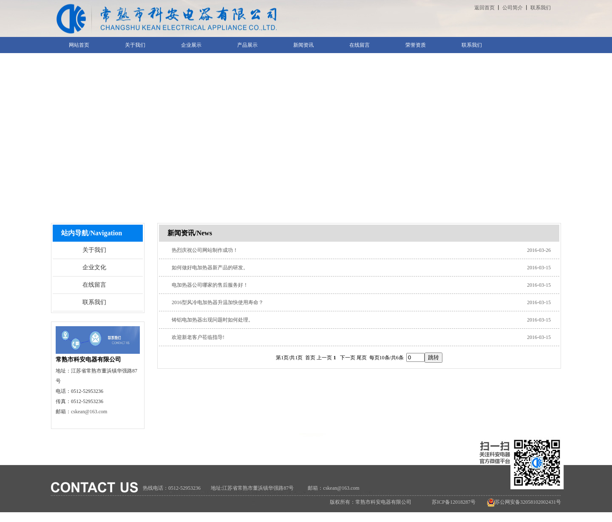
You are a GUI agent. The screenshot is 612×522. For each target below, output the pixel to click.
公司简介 (512, 8)
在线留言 (94, 285)
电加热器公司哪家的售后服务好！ (210, 285)
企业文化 (94, 267)
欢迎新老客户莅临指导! (198, 337)
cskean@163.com (89, 412)
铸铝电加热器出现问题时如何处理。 (212, 320)
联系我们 (540, 8)
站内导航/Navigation (91, 233)
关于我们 (94, 250)
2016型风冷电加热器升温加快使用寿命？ (218, 302)
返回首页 (484, 8)
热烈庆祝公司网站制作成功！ (205, 250)
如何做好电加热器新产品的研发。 (210, 268)
